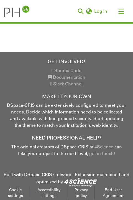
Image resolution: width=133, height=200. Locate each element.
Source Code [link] (66, 70)
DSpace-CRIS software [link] (47, 174)
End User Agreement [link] (113, 192)
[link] (80, 181)
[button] (16, 11)
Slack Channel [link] (66, 84)
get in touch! (102, 153)
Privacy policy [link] (81, 192)
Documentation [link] (66, 77)
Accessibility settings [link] (49, 192)
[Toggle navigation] (121, 11)
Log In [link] (101, 11)
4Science (103, 147)
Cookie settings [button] (15, 192)
